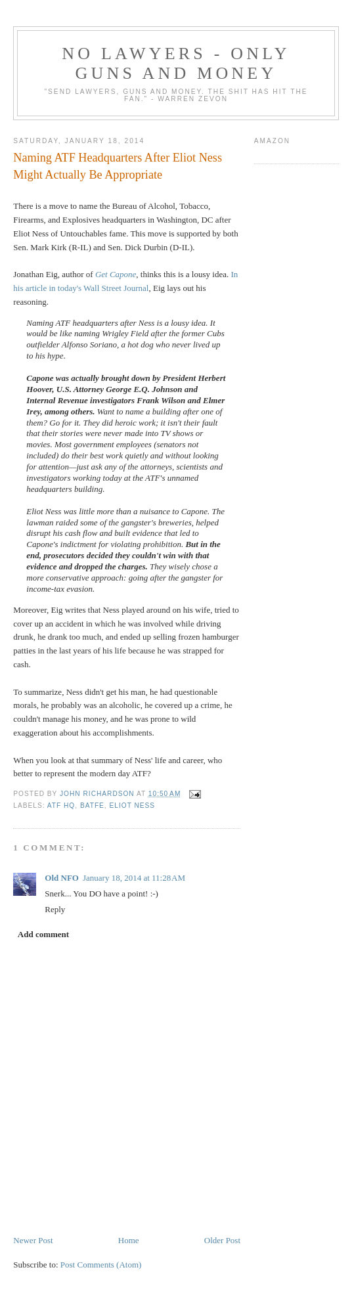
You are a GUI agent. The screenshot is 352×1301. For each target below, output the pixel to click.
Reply (55, 909)
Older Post (222, 1240)
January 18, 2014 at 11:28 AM (134, 878)
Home (128, 1240)
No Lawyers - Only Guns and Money (176, 63)
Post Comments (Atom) (101, 1264)
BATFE (92, 805)
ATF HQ (61, 805)
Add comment (43, 934)
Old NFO (62, 878)
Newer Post (33, 1240)
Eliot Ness (133, 805)
